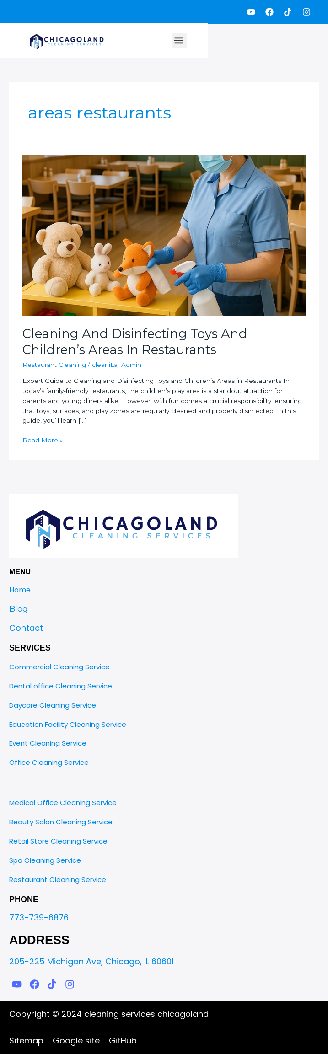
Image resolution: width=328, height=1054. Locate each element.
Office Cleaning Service (49, 762)
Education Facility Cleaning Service (67, 724)
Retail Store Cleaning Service (58, 841)
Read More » (42, 440)
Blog (18, 609)
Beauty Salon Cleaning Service (61, 822)
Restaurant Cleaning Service (57, 879)
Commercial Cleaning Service (59, 667)
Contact (26, 628)
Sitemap (26, 1040)
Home (20, 590)
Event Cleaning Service (47, 743)
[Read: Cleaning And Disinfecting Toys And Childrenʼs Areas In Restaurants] (163, 234)
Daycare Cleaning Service (52, 705)
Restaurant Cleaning (54, 364)
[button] (179, 40)
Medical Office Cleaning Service (63, 802)
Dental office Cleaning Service (60, 686)
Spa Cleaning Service (45, 860)
